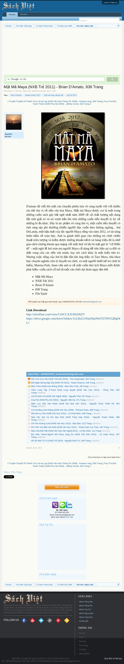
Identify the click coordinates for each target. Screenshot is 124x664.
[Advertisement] (62, 52)
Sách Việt (69, 517)
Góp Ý (81, 637)
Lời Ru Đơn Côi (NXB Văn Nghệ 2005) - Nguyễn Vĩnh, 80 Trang (60, 396)
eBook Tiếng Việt (86, 602)
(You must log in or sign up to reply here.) (104, 457)
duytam (43, 91)
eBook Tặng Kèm (86, 617)
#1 (119, 448)
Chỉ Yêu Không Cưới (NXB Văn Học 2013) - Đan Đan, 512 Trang (61, 423)
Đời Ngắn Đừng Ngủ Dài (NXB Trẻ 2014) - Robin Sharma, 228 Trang (63, 382)
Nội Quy (82, 641)
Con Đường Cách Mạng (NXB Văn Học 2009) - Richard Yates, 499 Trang (65, 410)
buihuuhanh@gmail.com (92, 302)
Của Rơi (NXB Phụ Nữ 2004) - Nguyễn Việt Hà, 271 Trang (58, 400)
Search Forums (11, 18)
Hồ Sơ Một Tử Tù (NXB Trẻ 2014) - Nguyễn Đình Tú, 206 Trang (61, 440)
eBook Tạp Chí (85, 609)
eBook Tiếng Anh (86, 606)
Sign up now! (62, 487)
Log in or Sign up (110, 2)
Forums (12, 14)
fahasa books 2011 (32, 95)
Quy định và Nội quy (113, 658)
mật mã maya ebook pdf (53, 95)
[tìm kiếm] (55, 79)
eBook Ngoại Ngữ (86, 613)
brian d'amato (15, 95)
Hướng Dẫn (83, 621)
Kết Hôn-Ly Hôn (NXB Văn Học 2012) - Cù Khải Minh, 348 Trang (61, 413)
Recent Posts (25, 18)
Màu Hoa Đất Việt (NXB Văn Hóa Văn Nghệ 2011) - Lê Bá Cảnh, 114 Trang (66, 431)
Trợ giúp (82, 649)
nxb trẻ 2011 (71, 95)
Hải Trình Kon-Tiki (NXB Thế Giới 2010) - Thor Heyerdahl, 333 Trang (63, 379)
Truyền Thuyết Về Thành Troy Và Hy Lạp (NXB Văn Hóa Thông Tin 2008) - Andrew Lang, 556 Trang (55, 101)
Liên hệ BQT (84, 654)
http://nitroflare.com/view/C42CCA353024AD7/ (55, 314)
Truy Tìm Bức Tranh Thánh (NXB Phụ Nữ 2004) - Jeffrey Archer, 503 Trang (75, 102)
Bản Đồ (82, 633)
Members (24, 14)
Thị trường (83, 645)
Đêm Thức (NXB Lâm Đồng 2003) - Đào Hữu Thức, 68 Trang (59, 386)
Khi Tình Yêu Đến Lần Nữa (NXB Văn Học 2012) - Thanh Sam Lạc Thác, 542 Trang (70, 427)
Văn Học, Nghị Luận (23, 91)
